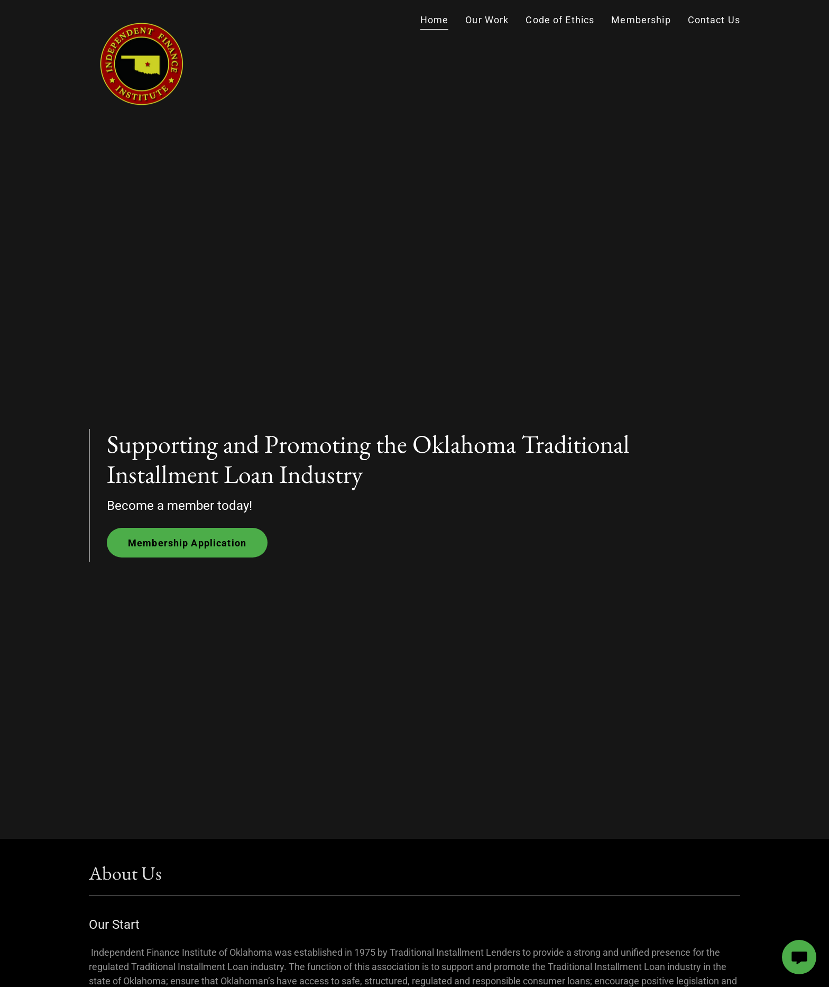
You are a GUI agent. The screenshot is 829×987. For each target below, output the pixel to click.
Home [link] (434, 19)
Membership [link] (640, 19)
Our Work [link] (487, 19)
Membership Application (187, 543)
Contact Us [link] (714, 19)
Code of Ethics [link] (560, 19)
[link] (141, 20)
